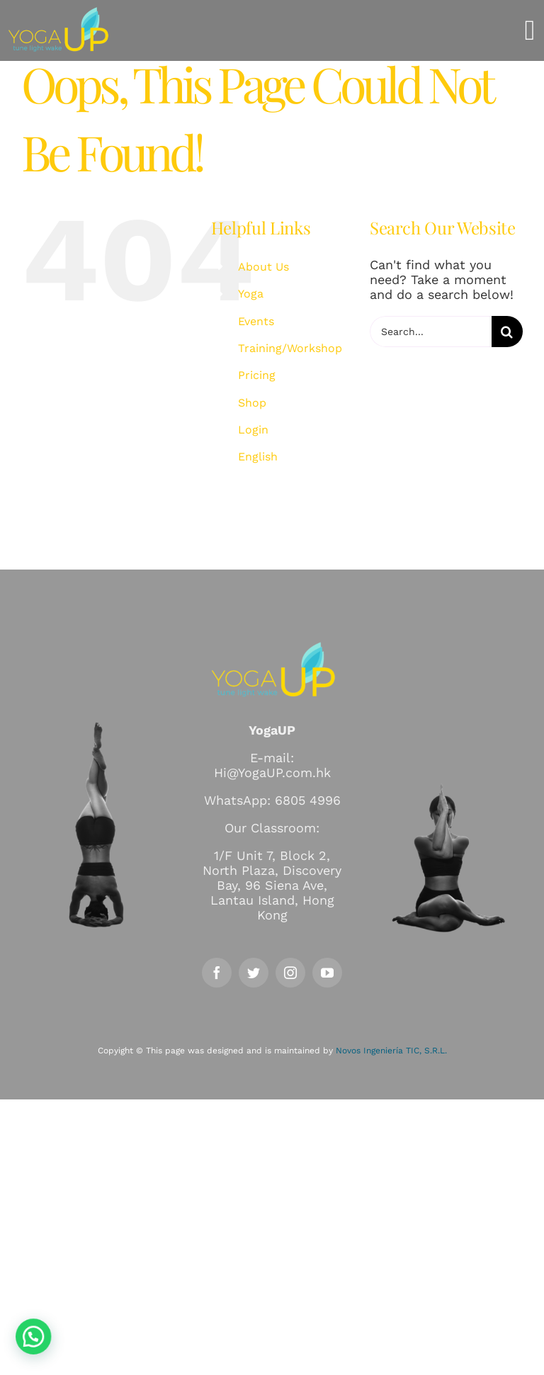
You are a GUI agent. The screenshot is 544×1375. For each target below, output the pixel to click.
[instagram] (290, 973)
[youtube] (327, 973)
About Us (263, 266)
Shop (252, 402)
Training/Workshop (290, 348)
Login (253, 429)
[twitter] (253, 973)
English (258, 456)
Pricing (257, 375)
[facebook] (217, 973)
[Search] (507, 331)
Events (256, 321)
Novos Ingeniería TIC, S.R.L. (391, 1051)
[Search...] (431, 331)
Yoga (251, 293)
